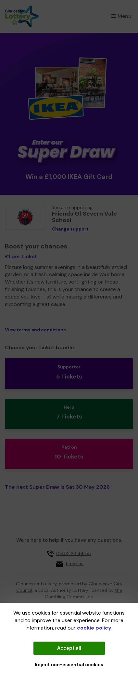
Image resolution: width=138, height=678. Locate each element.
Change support (70, 229)
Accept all (69, 648)
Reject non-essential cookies (69, 665)
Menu (121, 16)
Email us (74, 563)
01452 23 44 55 (73, 553)
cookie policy (94, 627)
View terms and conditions (35, 330)
